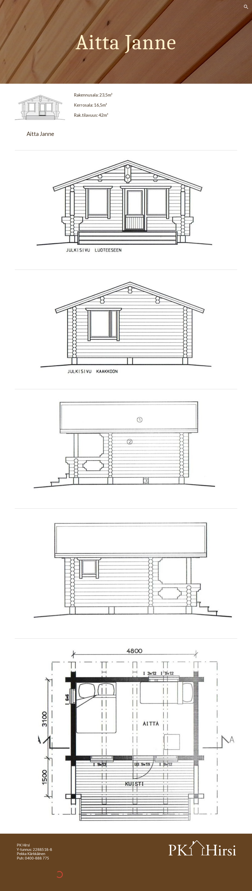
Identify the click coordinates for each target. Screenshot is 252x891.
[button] (246, 7)
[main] (126, 42)
